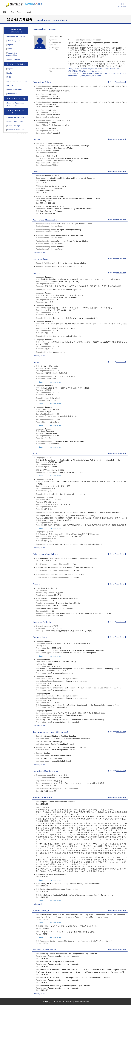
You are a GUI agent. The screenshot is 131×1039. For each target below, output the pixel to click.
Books (9, 73)
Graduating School (14, 40)
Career (9, 49)
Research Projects (14, 89)
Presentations (12, 94)
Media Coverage (13, 126)
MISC (9, 77)
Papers (10, 69)
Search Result (16, 12)
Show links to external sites (48, 382)
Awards (10, 85)
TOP (4, 12)
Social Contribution (15, 121)
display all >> (39, 252)
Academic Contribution (16, 130)
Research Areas (13, 59)
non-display (120, 82)
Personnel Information (16, 36)
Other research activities (17, 81)
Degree (10, 45)
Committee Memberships (17, 117)
